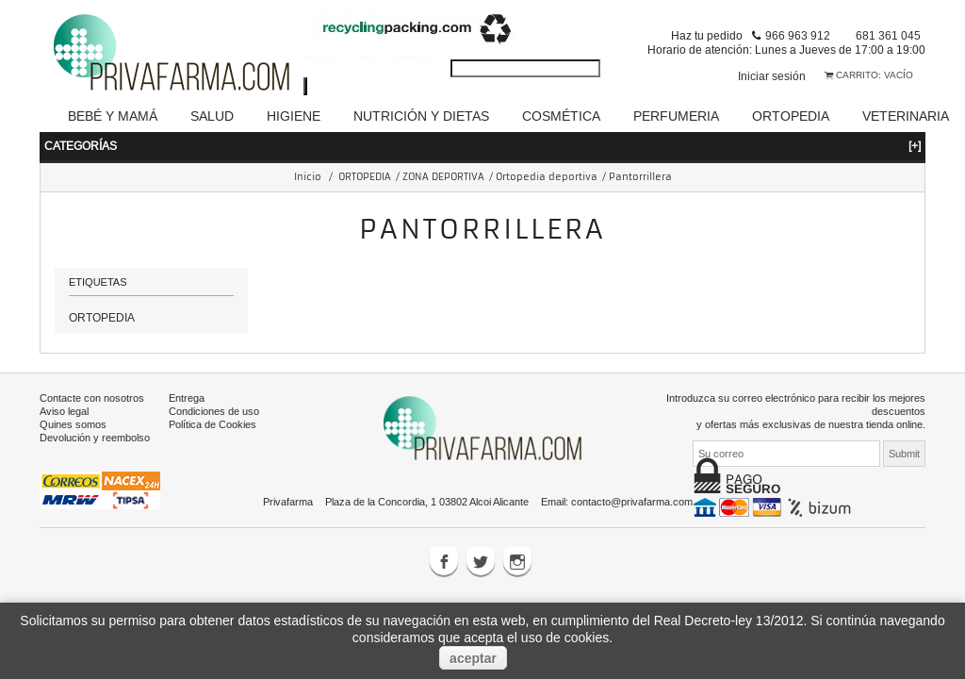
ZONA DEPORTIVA (443, 153)
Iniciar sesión (772, 76)
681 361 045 (888, 35)
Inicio (307, 153)
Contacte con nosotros (92, 374)
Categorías (482, 122)
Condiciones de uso (214, 387)
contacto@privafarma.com (632, 478)
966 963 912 (797, 35)
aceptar (473, 658)
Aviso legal (64, 387)
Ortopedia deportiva (546, 153)
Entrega (186, 374)
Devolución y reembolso (95, 414)
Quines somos (73, 400)
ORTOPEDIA (364, 153)
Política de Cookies (212, 400)
